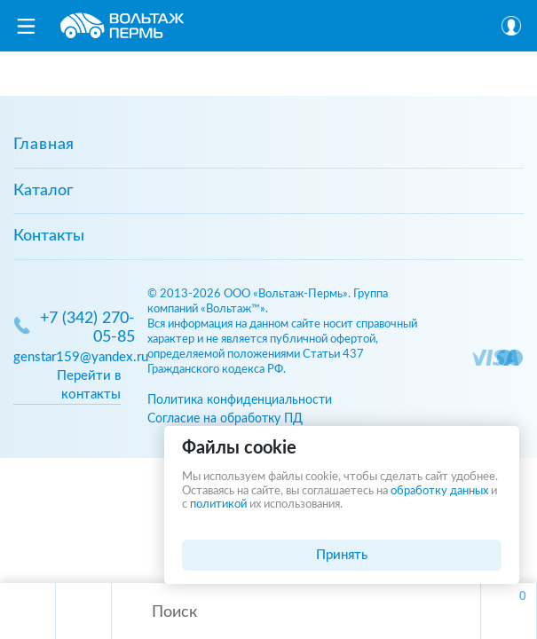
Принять (341, 555)
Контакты (48, 236)
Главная (44, 145)
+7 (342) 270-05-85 (87, 328)
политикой (218, 504)
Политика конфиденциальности (239, 399)
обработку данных (439, 491)
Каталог (43, 191)
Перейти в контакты (89, 385)
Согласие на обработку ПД (225, 418)
